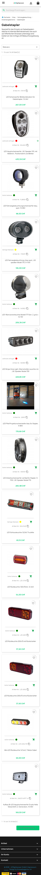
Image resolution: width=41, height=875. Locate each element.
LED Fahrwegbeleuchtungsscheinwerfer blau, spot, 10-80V (20, 207)
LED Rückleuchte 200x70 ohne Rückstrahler (20, 696)
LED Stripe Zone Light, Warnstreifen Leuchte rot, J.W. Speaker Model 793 (20, 370)
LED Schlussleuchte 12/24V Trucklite (20, 532)
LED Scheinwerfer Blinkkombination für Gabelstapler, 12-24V (20, 98)
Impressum (32, 867)
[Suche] (20, 10)
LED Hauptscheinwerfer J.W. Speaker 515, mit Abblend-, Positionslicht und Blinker (20, 152)
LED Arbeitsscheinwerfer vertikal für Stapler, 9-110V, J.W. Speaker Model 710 (20, 479)
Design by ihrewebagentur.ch (20, 869)
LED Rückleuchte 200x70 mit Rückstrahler (20, 641)
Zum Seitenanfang (28, 828)
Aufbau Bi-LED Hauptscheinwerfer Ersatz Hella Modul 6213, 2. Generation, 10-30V (20, 806)
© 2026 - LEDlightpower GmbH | (16, 867)
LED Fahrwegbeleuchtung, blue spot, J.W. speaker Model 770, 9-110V (20, 261)
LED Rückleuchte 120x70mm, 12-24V (20, 587)
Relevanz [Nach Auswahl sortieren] (20, 47)
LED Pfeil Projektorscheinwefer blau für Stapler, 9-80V (20, 424)
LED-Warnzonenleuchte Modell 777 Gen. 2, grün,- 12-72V (20, 316)
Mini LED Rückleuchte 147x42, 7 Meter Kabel (20, 750)
